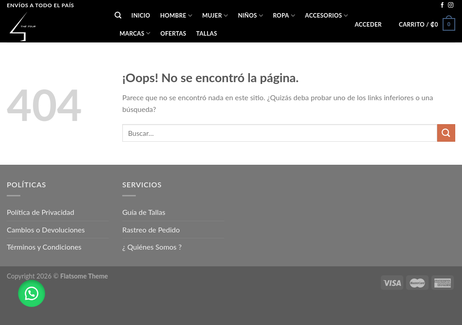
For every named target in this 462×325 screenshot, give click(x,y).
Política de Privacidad (40, 212)
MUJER (215, 15)
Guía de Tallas (143, 212)
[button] (31, 293)
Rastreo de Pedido (151, 229)
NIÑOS (250, 15)
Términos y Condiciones (44, 246)
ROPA (284, 15)
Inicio (140, 15)
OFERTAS (173, 33)
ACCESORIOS (326, 15)
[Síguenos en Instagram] (450, 5)
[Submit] (446, 133)
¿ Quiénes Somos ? (152, 246)
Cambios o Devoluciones (46, 229)
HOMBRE (176, 15)
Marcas (135, 33)
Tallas (206, 33)
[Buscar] (118, 15)
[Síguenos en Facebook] (442, 5)
